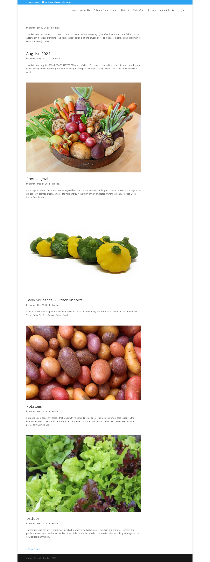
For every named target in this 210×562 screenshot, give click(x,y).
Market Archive (167, 10)
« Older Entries (33, 549)
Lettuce (32, 518)
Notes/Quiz (139, 10)
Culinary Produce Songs (105, 10)
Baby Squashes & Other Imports (54, 300)
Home (74, 10)
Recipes (152, 10)
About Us (85, 10)
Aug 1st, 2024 (38, 53)
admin (32, 27)
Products (55, 27)
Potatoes (34, 406)
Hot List (125, 10)
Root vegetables (40, 178)
